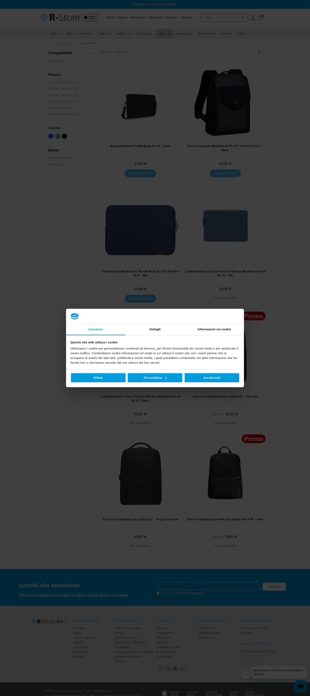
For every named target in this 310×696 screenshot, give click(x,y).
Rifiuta (98, 377)
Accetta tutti (211, 377)
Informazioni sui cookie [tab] (214, 329)
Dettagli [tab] (155, 329)
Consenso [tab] (95, 329)
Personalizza (155, 377)
